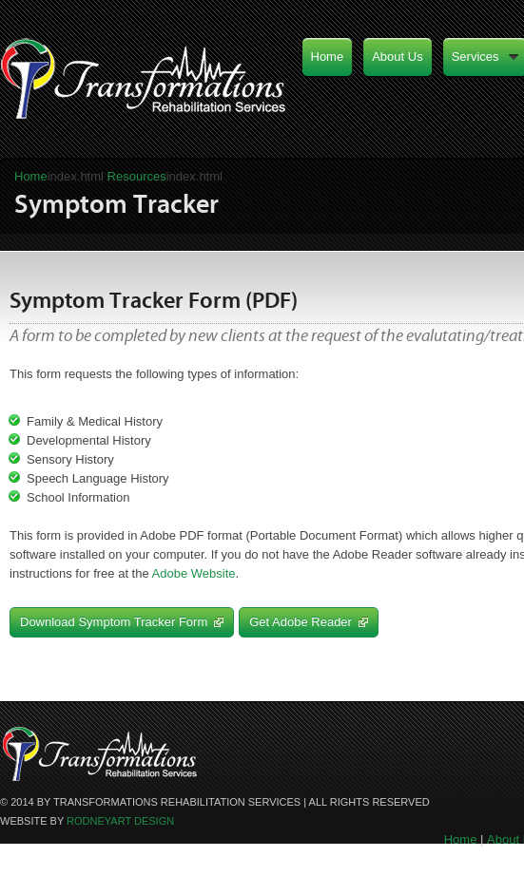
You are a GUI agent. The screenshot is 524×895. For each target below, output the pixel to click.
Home (31, 176)
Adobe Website (194, 573)
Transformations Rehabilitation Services (145, 85)
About (503, 839)
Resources (136, 176)
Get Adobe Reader (308, 622)
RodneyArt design (120, 821)
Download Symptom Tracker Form (121, 622)
